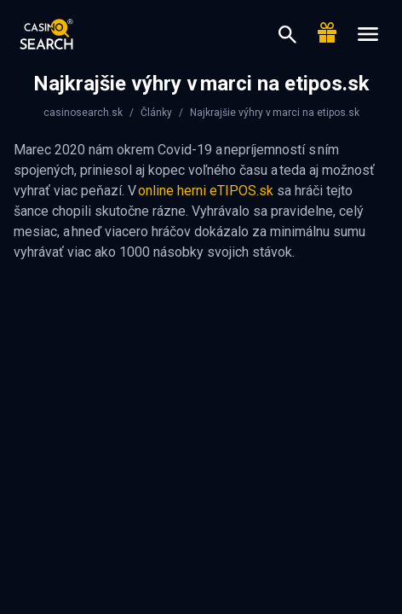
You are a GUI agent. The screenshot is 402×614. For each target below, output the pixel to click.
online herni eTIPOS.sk (205, 190)
